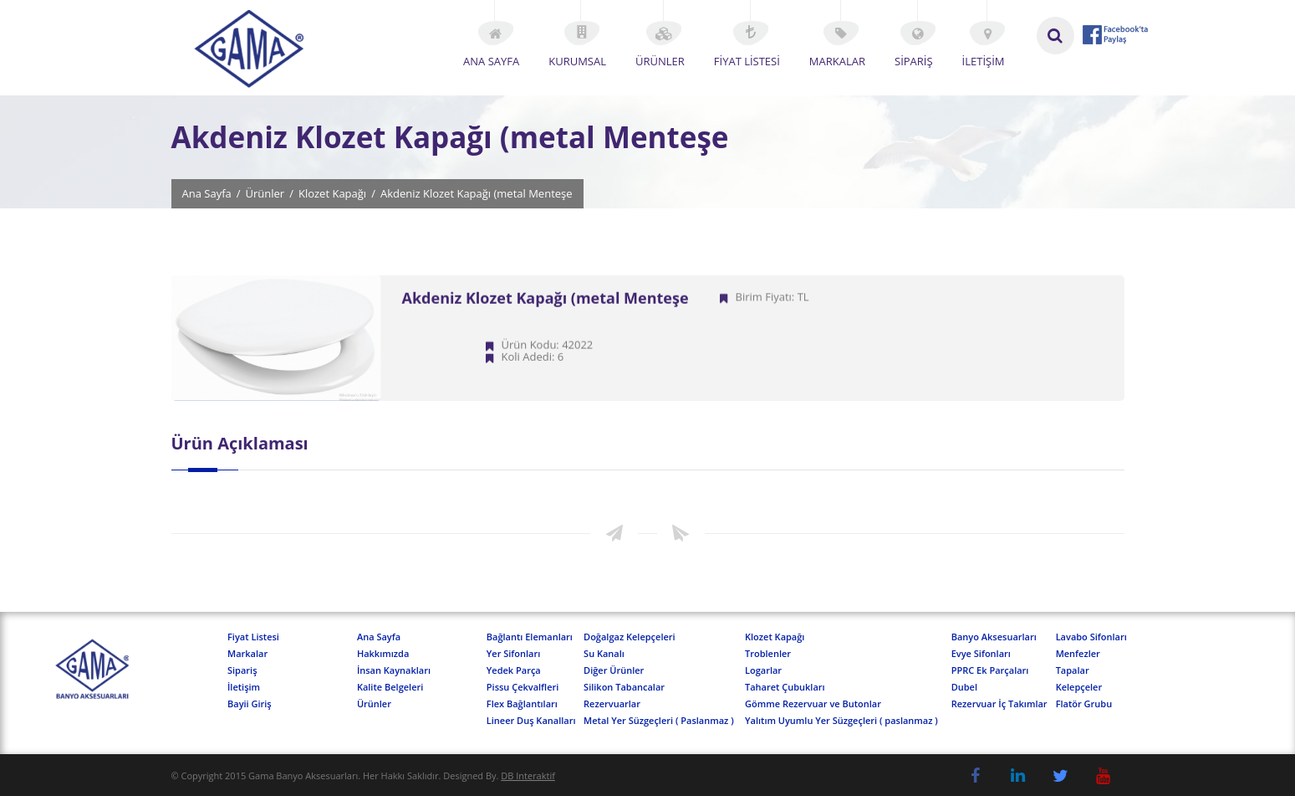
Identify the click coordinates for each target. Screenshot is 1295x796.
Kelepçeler (1079, 686)
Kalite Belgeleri (390, 686)
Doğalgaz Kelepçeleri (630, 636)
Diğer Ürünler (614, 670)
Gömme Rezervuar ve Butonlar (813, 703)
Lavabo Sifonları (1091, 636)
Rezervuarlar (612, 703)
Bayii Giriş (249, 703)
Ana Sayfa (207, 194)
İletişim (243, 686)
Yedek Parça (514, 670)
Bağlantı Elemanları (530, 636)
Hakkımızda (383, 653)
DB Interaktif (528, 775)
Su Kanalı (604, 653)
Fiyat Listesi (253, 636)
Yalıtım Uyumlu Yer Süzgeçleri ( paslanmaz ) (841, 720)
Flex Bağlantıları (522, 703)
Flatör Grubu (1084, 703)
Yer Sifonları (514, 653)
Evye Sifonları (981, 653)
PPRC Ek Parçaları (990, 670)
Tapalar (1072, 670)
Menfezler (1078, 653)
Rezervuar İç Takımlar (999, 703)
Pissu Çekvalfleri (523, 686)
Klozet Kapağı (332, 194)
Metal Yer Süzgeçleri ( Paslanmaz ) (659, 720)
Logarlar (763, 670)
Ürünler (265, 194)
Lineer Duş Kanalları (531, 720)
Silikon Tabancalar (624, 686)
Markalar (247, 653)
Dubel (964, 686)
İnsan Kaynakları (394, 670)
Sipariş (242, 670)
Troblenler (768, 653)
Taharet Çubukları (785, 686)
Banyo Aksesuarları (994, 636)
